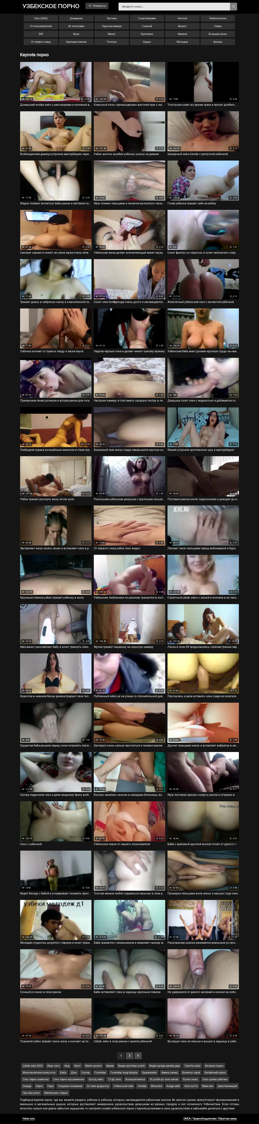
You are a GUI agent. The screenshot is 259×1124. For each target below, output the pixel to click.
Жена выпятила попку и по (39, 1073)
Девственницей (227, 1086)
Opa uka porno (31, 1093)
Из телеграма (76, 26)
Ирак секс (53, 1066)
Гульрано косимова (70, 1086)
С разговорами (147, 18)
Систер (85, 1073)
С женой (147, 26)
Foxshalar (100, 1073)
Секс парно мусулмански (68, 1079)
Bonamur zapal (191, 1073)
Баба (63, 1073)
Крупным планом (76, 42)
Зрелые (217, 42)
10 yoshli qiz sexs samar (164, 1079)
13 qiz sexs (114, 1079)
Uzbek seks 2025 (33, 1066)
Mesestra (156, 1086)
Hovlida (142, 1086)
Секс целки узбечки (215, 1079)
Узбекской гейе (123, 1086)
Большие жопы (218, 34)
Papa (50, 1086)
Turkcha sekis (192, 1066)
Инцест (182, 26)
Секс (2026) (41, 18)
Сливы (218, 26)
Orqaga (27, 1086)
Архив (110, 1066)
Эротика (112, 18)
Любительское (217, 18)
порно (51, 6)
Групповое (147, 34)
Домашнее (76, 18)
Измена (182, 34)
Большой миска (135, 1079)
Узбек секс (28, 1119)
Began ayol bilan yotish (131, 1066)
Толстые (112, 42)
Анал (76, 34)
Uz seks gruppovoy (98, 1086)
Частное (182, 18)
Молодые (182, 42)
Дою (74, 1073)
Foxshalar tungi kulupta (124, 1073)
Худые (147, 42)
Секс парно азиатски (36, 1079)
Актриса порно (214, 1066)
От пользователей (41, 26)
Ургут (77, 1066)
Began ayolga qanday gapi (165, 1066)
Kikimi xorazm (93, 1066)
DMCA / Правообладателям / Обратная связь (210, 1119)
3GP (41, 34)
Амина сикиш (169, 1073)
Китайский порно (215, 1073)
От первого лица (41, 42)
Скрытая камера (111, 26)
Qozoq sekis (96, 1079)
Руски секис (190, 1079)
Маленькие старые (56, 1093)
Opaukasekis (149, 1073)
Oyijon (39, 1086)
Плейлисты (97, 6)
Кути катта (191, 1086)
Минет (112, 34)
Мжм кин (207, 1086)
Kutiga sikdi (173, 1086)
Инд (67, 1066)
